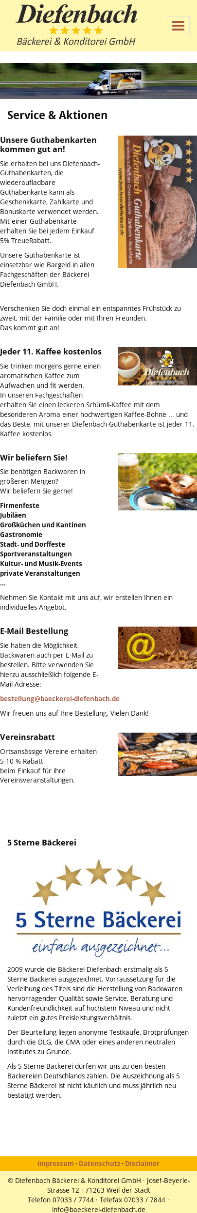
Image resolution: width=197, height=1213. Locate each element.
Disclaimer (142, 1163)
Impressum (55, 1163)
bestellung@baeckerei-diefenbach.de (60, 698)
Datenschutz (99, 1163)
